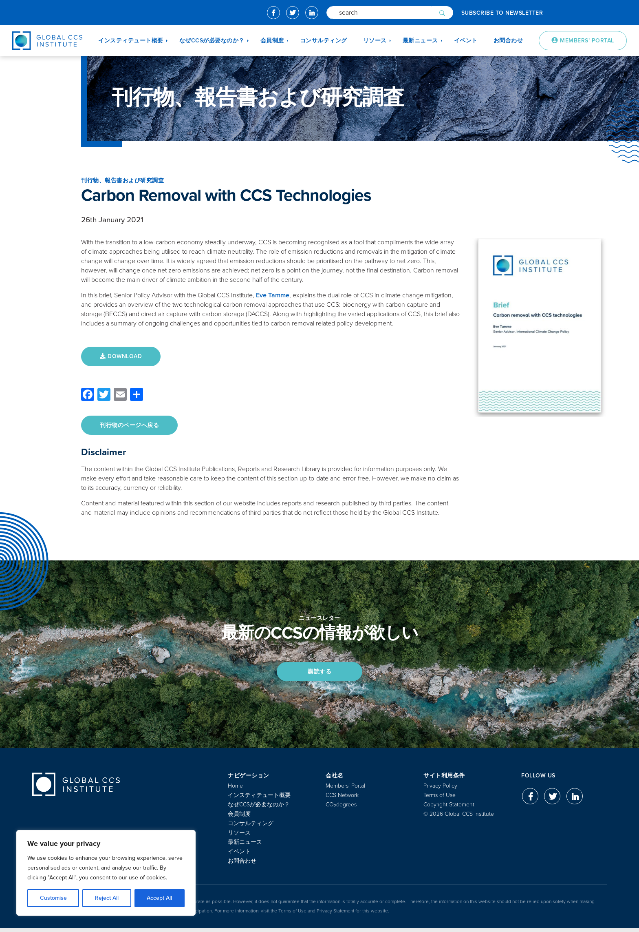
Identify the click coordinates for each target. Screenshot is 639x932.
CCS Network (342, 799)
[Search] (378, 12)
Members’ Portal (345, 789)
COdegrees (341, 808)
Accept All (159, 897)
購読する (319, 674)
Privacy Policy (440, 789)
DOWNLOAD (122, 356)
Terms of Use (439, 799)
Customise (53, 897)
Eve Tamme (272, 295)
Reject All (107, 897)
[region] (106, 873)
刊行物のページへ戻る (131, 426)
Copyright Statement (448, 808)
